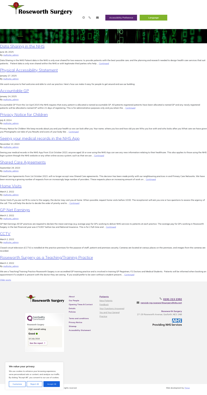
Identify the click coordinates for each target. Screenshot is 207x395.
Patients (103, 298)
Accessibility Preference (153, 5)
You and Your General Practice (113, 313)
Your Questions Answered (111, 310)
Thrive (187, 391)
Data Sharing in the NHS (22, 47)
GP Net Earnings (15, 211)
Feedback (103, 306)
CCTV (5, 235)
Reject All (34, 384)
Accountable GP (14, 92)
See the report (28, 345)
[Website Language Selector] (185, 5)
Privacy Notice (72, 324)
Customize (17, 384)
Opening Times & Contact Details (77, 306)
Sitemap (69, 328)
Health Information (182, 13)
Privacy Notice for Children (24, 115)
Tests (136, 13)
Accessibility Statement (76, 332)
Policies (68, 313)
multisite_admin (11, 56)
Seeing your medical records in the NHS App (39, 139)
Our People (70, 302)
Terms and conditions (75, 320)
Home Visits (11, 187)
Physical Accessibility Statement (29, 71)
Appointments (71, 13)
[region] (34, 376)
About (49, 13)
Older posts (5, 281)
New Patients (154, 13)
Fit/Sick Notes (118, 13)
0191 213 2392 (180, 300)
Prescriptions (96, 13)
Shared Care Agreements (23, 163)
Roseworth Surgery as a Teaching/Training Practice (46, 258)
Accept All (51, 384)
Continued (104, 65)
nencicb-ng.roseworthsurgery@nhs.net (169, 304)
